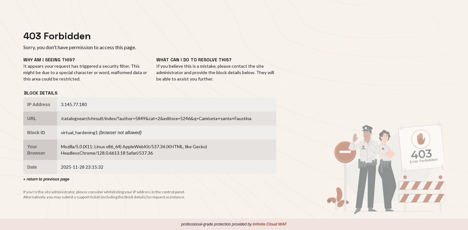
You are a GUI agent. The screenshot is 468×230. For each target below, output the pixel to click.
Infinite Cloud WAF (270, 224)
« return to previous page (46, 179)
